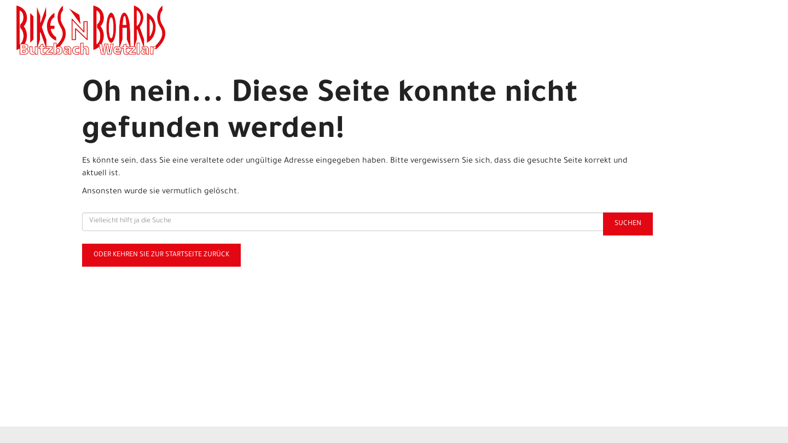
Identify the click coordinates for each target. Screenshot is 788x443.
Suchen (628, 224)
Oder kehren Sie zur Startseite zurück (161, 255)
